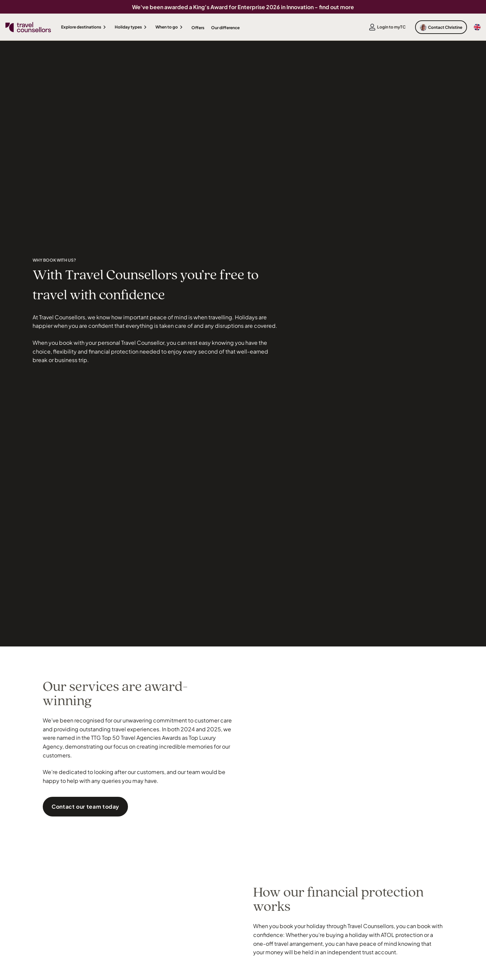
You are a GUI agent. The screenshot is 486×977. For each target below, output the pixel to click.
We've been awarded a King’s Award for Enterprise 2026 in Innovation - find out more (243, 7)
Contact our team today (85, 806)
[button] (84, 27)
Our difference (225, 27)
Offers (197, 27)
